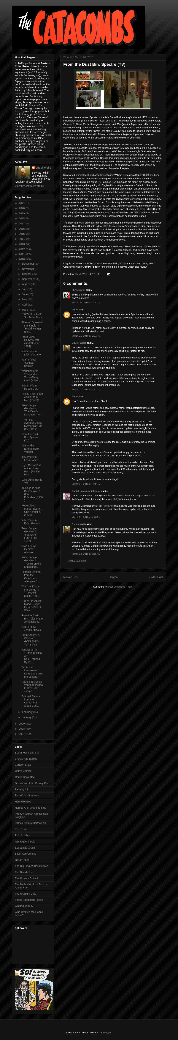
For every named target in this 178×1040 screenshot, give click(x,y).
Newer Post (70, 577)
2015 (22, 233)
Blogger (107, 1032)
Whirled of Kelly (24, 906)
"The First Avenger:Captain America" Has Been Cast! (31, 424)
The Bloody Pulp (24, 872)
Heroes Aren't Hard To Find (30, 807)
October (27, 273)
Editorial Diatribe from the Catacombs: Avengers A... (31, 576)
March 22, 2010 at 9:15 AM (86, 553)
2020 (22, 208)
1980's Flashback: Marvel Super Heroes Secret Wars (31, 606)
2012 (22, 249)
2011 (22, 254)
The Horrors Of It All (26, 878)
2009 (22, 723)
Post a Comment (77, 561)
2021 (22, 203)
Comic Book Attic (25, 777)
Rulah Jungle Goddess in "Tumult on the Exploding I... (31, 562)
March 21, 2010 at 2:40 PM (86, 484)
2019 (22, 213)
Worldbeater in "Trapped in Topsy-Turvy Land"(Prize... (30, 375)
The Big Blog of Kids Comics (31, 866)
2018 (22, 218)
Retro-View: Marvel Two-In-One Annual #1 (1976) (31, 510)
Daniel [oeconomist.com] (86, 491)
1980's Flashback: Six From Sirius (31, 316)
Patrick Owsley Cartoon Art (30, 823)
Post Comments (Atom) (120, 586)
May (25, 299)
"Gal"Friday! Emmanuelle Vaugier (30, 448)
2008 (22, 728)
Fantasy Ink (21, 789)
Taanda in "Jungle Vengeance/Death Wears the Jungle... (32, 686)
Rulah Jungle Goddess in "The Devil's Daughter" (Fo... (32, 410)
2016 (22, 228)
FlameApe (108, 505)
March (26, 309)
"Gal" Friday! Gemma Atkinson (28, 549)
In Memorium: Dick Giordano (31, 353)
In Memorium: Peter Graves (30, 522)
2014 (22, 238)
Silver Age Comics (25, 853)
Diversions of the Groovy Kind (32, 783)
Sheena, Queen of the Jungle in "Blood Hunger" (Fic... (32, 327)
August (26, 284)
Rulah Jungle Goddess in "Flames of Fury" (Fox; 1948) (29, 534)
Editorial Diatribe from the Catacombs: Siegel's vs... (31, 701)
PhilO (75, 309)
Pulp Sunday (22, 835)
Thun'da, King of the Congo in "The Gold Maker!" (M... (30, 591)
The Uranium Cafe (25, 893)
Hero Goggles (23, 801)
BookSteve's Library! (27, 752)
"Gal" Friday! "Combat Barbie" (28, 362)
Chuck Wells (79, 342)
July (24, 289)
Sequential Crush (25, 847)
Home (114, 577)
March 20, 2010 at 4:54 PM (86, 302)
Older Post (156, 577)
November (28, 268)
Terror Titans (22, 859)
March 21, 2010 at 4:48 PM (86, 517)
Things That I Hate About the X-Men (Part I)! (32, 397)
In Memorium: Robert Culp (29, 387)
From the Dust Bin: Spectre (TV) (29, 437)
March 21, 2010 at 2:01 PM (86, 335)
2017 (22, 223)
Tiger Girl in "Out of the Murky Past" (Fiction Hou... (31, 470)
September (28, 279)
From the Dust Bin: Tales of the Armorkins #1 (32, 618)
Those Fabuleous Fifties (29, 899)
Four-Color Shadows (27, 795)
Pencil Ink (20, 829)
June (25, 294)
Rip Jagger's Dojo (25, 841)
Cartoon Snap (23, 764)
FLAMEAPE (78, 290)
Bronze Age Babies (26, 758)
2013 (22, 244)
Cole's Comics (23, 770)
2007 (22, 733)
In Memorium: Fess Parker (29, 458)
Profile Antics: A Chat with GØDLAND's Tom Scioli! (30, 640)
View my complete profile (29, 185)
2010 (22, 259)
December (28, 263)
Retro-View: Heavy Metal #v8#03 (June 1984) (30, 341)
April (25, 304)
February (27, 712)
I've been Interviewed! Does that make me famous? (31, 672)
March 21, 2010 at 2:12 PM (86, 389)
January (27, 717)
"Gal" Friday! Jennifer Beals (31, 628)
